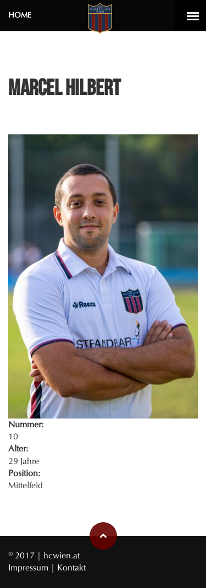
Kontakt (71, 567)
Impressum (29, 567)
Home (19, 15)
